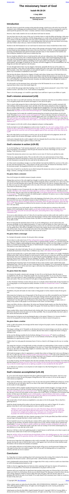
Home (67, 2)
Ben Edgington (22, 480)
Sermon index (10, 2)
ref (40, 114)
